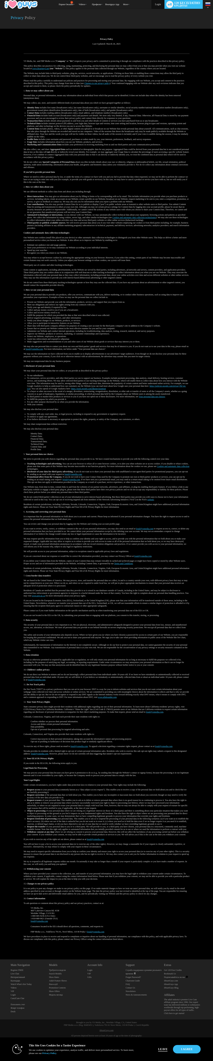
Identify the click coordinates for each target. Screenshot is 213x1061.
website (150, 499)
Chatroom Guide (133, 980)
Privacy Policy (42, 1053)
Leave (155, 1049)
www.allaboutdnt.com (107, 697)
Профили (96, 4)
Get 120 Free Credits (173, 970)
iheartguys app (112, 4)
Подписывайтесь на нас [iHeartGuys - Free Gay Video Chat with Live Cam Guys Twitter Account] (176, 977)
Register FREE (17, 970)
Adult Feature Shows (58, 980)
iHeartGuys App (171, 984)
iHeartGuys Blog (171, 988)
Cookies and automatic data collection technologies (134, 217)
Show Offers (54, 991)
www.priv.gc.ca (38, 596)
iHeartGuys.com (171, 980)
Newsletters (131, 991)
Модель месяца (56, 995)
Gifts (89, 977)
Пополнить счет (18, 1004)
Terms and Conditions (123, 563)
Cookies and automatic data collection (173, 466)
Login (158, 4)
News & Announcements (136, 995)
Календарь (15, 980)
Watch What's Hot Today (21, 984)
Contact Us (130, 988)
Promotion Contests (57, 988)
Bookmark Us (170, 973)
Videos (82, 4)
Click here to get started (174, 1013)
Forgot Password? (133, 977)
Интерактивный (18, 977)
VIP (12, 991)
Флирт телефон (17, 1008)
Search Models (55, 973)
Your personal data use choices (152, 396)
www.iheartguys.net (40, 68)
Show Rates (54, 977)
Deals (13, 1011)
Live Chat (15, 973)
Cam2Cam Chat (17, 998)
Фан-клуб (53, 984)
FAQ (128, 984)
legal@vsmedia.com (34, 349)
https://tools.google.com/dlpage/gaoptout (88, 388)
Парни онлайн (66, 3)
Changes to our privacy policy (97, 83)
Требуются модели (57, 970)
